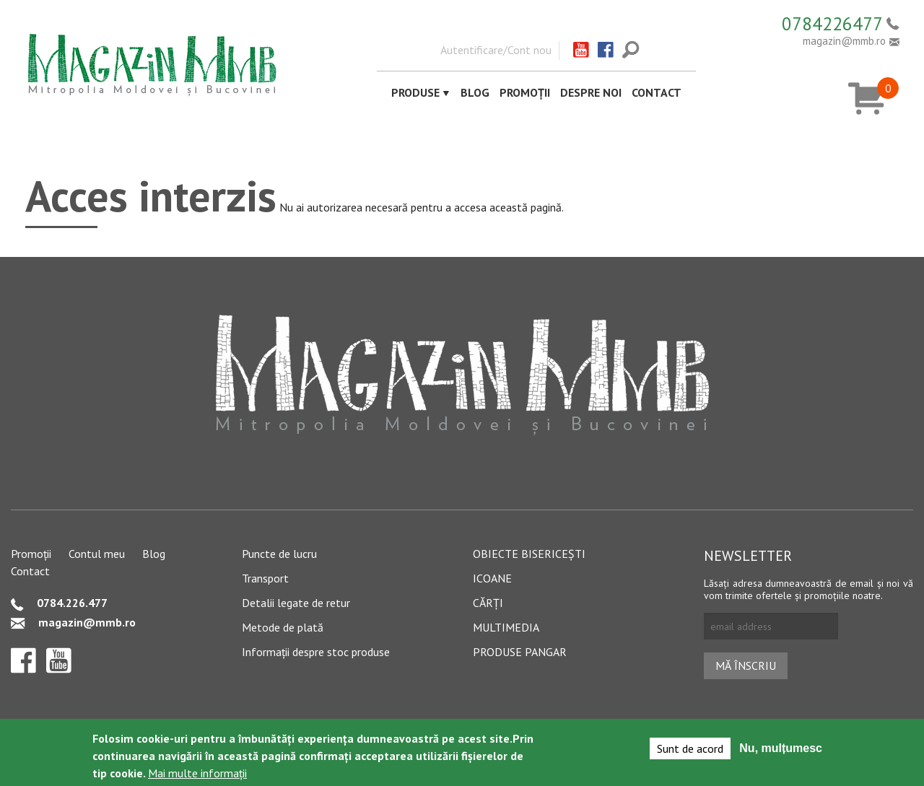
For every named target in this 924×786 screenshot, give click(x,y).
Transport (265, 578)
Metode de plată (282, 627)
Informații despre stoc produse (316, 652)
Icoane (492, 578)
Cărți (488, 602)
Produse (415, 92)
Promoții (525, 92)
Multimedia (506, 627)
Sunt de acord (690, 751)
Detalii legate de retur (296, 602)
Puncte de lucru (279, 553)
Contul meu (97, 553)
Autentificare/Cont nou (496, 50)
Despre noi (591, 92)
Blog (475, 92)
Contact (656, 92)
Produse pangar (520, 652)
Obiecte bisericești (529, 553)
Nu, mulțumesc (780, 751)
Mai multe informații (197, 776)
